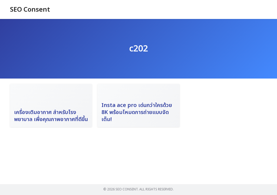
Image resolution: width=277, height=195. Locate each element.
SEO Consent (30, 10)
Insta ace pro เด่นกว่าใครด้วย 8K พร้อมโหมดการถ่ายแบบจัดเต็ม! (136, 112)
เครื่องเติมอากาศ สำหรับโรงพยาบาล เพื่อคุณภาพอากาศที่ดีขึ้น (51, 115)
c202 (138, 48)
